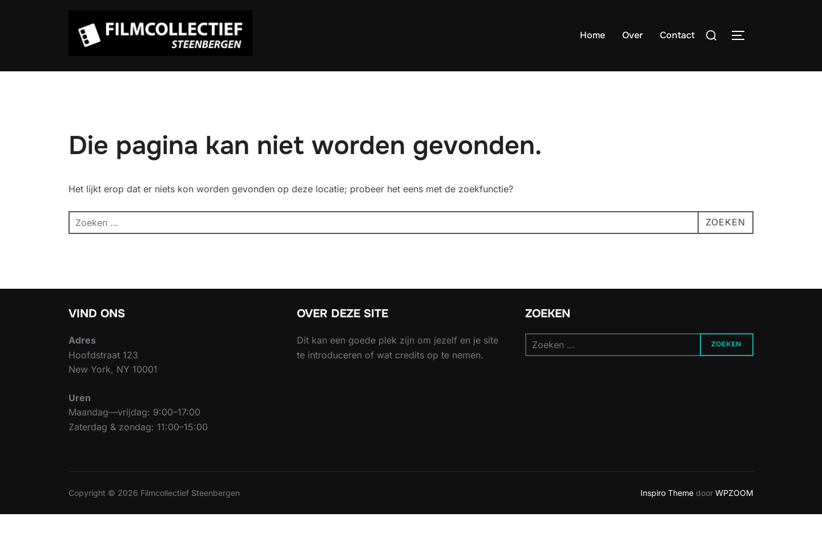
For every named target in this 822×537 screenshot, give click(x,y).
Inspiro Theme (667, 515)
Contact (677, 35)
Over (632, 35)
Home (592, 35)
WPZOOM (734, 515)
